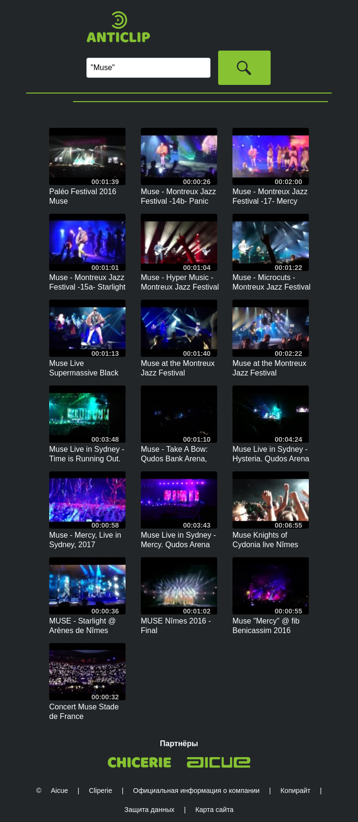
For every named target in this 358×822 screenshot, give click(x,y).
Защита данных (150, 809)
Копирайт (296, 790)
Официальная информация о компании (196, 790)
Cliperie (100, 790)
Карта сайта (214, 809)
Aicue (59, 790)
